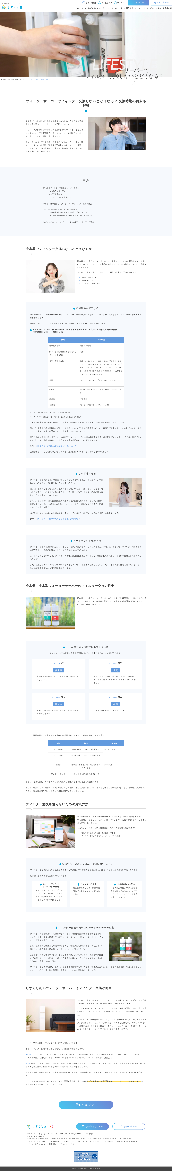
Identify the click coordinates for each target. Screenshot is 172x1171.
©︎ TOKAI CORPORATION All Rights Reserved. (86, 1169)
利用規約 (52, 1144)
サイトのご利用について (36, 1144)
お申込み (139, 3)
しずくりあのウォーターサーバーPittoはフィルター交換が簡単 (70, 222)
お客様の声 (167, 8)
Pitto (28, 1063)
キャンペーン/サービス (144, 8)
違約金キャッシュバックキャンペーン (83, 1139)
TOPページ (82, 8)
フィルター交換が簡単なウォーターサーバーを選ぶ (71, 215)
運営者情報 (107, 1141)
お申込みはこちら (94, 1127)
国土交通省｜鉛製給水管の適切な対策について (56, 446)
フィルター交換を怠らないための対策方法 (61, 209)
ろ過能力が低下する (58, 191)
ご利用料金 (129, 8)
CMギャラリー (67, 1141)
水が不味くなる (56, 194)
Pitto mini (70, 1134)
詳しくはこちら (86, 1104)
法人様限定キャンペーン (108, 1139)
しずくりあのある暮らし (12, 79)
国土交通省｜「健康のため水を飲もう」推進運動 (57, 519)
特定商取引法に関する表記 (125, 1141)
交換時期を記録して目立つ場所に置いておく (68, 212)
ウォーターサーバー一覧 (113, 8)
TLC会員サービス (127, 1139)
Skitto (28, 1054)
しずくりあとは (95, 8)
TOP (2, 79)
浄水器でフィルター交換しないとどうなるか (62, 188)
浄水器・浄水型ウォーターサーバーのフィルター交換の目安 (69, 204)
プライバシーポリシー (67, 1144)
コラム (158, 8)
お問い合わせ (130, 1127)
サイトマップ (95, 1141)
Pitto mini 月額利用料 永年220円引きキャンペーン (47, 1139)
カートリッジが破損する (60, 197)
